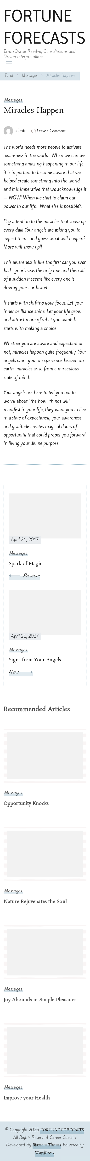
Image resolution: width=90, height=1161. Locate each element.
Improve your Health (27, 1098)
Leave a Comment (51, 131)
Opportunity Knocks (26, 803)
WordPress (44, 1153)
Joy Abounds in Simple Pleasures (40, 1000)
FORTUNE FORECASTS (44, 27)
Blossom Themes (47, 1145)
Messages (13, 100)
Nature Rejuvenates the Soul (35, 902)
